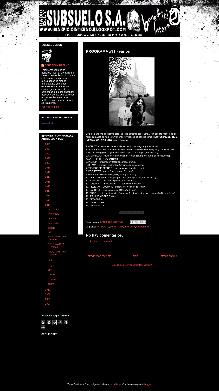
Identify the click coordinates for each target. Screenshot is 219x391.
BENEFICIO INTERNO (57, 65)
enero (51, 283)
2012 (48, 200)
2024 (48, 148)
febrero (52, 279)
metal (113, 226)
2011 (48, 205)
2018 (48, 172)
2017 (48, 177)
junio (51, 260)
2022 (48, 158)
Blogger (147, 384)
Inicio (135, 256)
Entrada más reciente (98, 256)
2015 (48, 186)
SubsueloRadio (47, 123)
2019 (48, 167)
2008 (48, 299)
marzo (51, 274)
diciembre (53, 209)
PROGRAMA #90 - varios (56, 253)
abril (50, 269)
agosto (52, 227)
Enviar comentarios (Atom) (139, 265)
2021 (48, 162)
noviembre (54, 213)
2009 (48, 294)
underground (142, 226)
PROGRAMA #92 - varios (56, 238)
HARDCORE (102, 226)
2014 (48, 191)
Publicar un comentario (101, 241)
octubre (52, 218)
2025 (48, 144)
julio (50, 232)
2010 (48, 289)
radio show (129, 226)
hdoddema (116, 384)
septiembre (54, 223)
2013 (48, 195)
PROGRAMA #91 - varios (56, 245)
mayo (51, 265)
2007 (48, 303)
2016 (48, 181)
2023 (48, 153)
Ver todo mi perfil (50, 106)
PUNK (120, 226)
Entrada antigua (168, 256)
